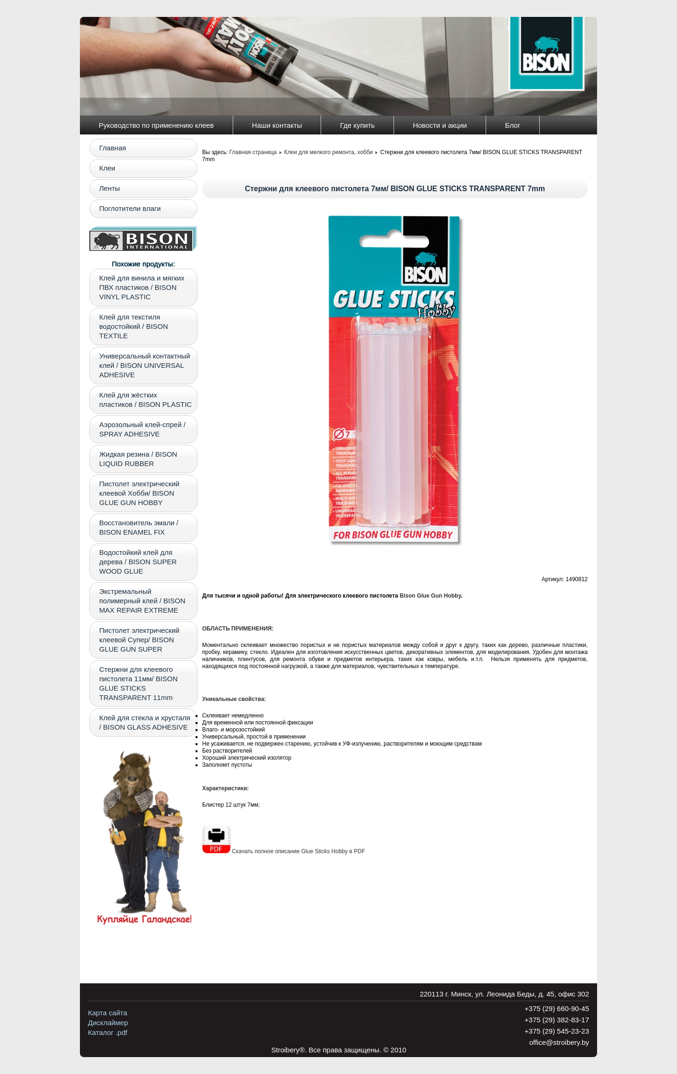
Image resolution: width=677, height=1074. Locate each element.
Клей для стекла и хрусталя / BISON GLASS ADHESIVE (144, 722)
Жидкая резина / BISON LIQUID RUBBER (138, 458)
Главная (112, 148)
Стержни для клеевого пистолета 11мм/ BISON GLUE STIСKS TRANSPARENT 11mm (138, 683)
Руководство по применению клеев (156, 125)
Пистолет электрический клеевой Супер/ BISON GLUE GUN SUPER (139, 639)
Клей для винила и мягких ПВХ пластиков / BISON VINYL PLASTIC (141, 287)
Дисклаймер (108, 1023)
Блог (512, 125)
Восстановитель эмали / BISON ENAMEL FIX (138, 527)
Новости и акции (440, 125)
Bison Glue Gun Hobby (430, 595)
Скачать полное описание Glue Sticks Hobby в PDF (283, 851)
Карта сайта (107, 1013)
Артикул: (554, 579)
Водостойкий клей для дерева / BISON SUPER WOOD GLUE (138, 561)
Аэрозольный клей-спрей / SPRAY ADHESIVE (142, 429)
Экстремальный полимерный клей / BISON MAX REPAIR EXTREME (142, 600)
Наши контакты (277, 125)
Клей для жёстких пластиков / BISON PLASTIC (145, 399)
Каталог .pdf (107, 1032)
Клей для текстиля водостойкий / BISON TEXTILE (133, 326)
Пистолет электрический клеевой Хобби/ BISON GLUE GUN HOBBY (139, 493)
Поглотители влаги (130, 208)
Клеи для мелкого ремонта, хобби (328, 152)
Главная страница (253, 152)
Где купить (357, 125)
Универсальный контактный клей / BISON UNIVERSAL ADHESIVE (144, 365)
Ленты (109, 188)
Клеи (107, 168)
